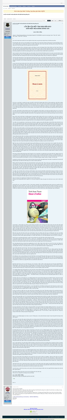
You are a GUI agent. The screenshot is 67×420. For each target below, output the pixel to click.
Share (7, 36)
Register (33, 6)
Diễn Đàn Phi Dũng (13, 6)
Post (8, 401)
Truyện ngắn (13, 8)
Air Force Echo (5, 6)
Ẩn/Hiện (51, 419)
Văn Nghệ (9, 8)
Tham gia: (6, 33)
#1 (62, 23)
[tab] (5, 19)
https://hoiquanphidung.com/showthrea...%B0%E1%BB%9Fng (26, 396)
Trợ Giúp (19, 6)
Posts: (5, 398)
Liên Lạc (28, 6)
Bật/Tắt (47, 419)
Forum (6, 8)
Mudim (14, 419)
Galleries (24, 6)
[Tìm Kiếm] (46, 20)
